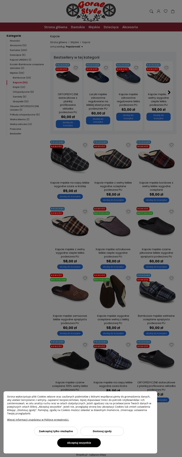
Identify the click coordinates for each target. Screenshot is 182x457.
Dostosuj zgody (102, 431)
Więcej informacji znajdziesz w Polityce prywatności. (38, 419)
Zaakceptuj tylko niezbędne (56, 431)
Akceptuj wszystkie (79, 442)
